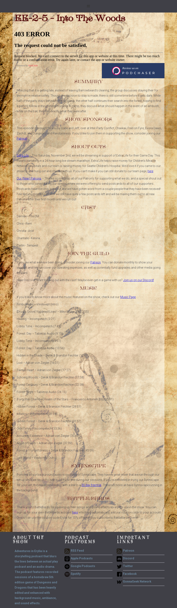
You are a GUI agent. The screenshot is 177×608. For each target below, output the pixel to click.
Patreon (22, 138)
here (150, 171)
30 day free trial (91, 485)
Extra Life (23, 155)
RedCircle (33, 65)
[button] (88, 6)
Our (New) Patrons (29, 178)
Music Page (128, 297)
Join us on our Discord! (138, 280)
